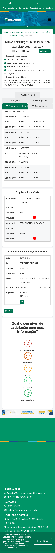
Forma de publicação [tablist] (17, 106)
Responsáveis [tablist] (40, 106)
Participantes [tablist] (40, 100)
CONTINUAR (42, 541)
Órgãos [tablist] (15, 100)
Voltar (8, 311)
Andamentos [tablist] (27, 95)
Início (6, 32)
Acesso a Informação (21, 32)
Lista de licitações (15, 36)
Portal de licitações (41, 32)
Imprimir (44, 51)
